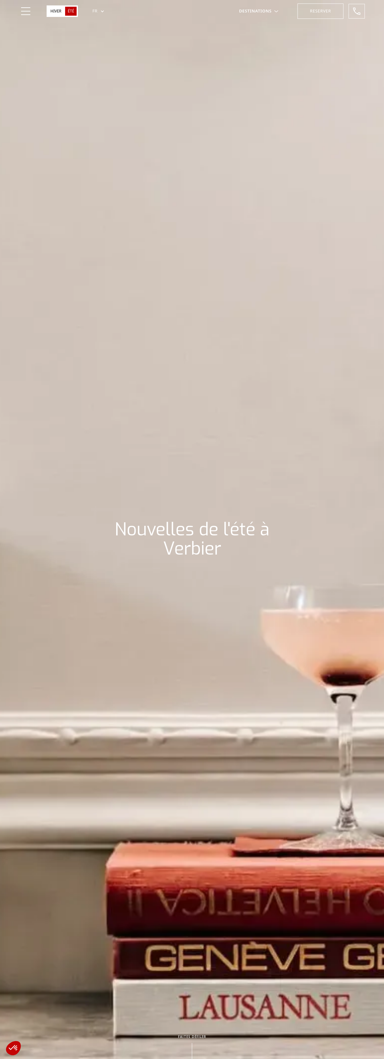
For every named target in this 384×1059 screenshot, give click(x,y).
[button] (98, 11)
